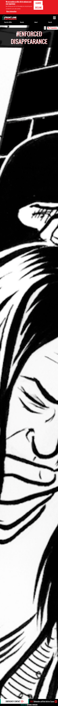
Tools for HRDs (8, 22)
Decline (38, 7)
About (36, 22)
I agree (38, 3)
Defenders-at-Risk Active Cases (42, 701)
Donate (22, 22)
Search (50, 22)
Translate (53, 28)
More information (11, 11)
